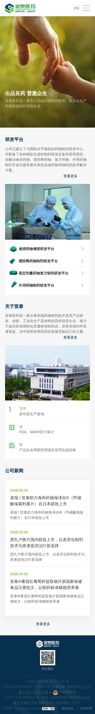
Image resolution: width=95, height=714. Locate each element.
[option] (47, 72)
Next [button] (88, 72)
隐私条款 (68, 708)
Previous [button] (6, 72)
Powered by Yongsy (28, 708)
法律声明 (86, 708)
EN (76, 8)
